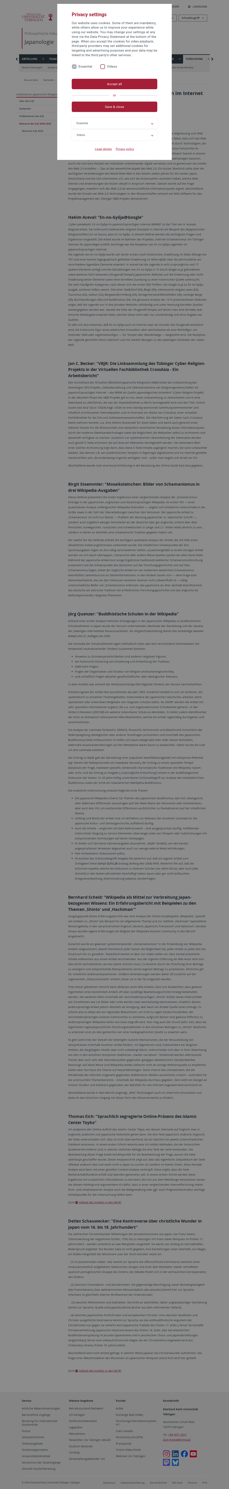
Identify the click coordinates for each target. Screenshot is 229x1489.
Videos (112, 66)
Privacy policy (125, 149)
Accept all (114, 84)
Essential (85, 66)
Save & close (114, 107)
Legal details (103, 149)
